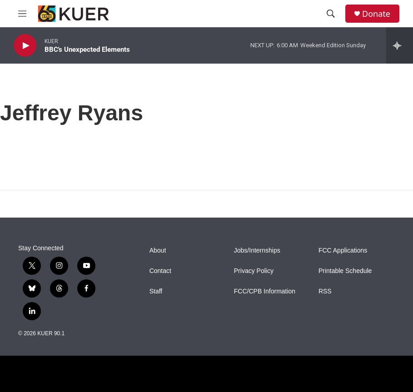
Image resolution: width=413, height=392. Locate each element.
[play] (25, 45)
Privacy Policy (254, 271)
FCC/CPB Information (264, 291)
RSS (325, 291)
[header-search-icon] (330, 14)
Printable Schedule (345, 271)
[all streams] (399, 45)
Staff (156, 291)
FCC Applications (342, 250)
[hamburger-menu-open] (22, 14)
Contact (160, 271)
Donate (376, 14)
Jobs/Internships (257, 250)
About (157, 250)
